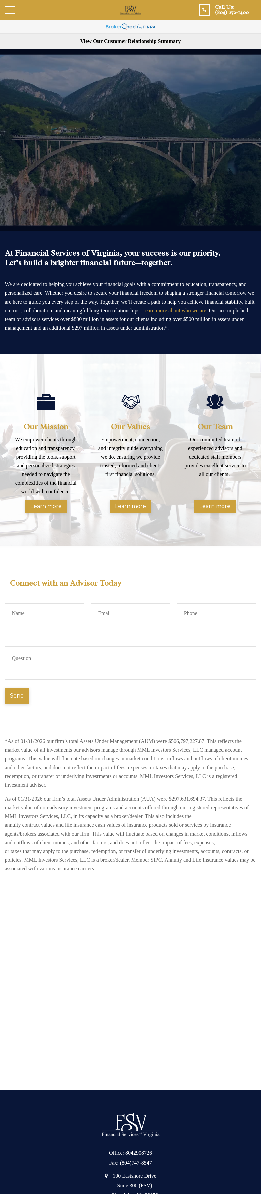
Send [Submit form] (17, 695)
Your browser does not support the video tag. (130, 140)
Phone (183, 595)
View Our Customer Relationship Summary (130, 41)
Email (97, 595)
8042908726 (138, 1153)
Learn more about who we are (174, 310)
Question (14, 638)
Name (11, 595)
